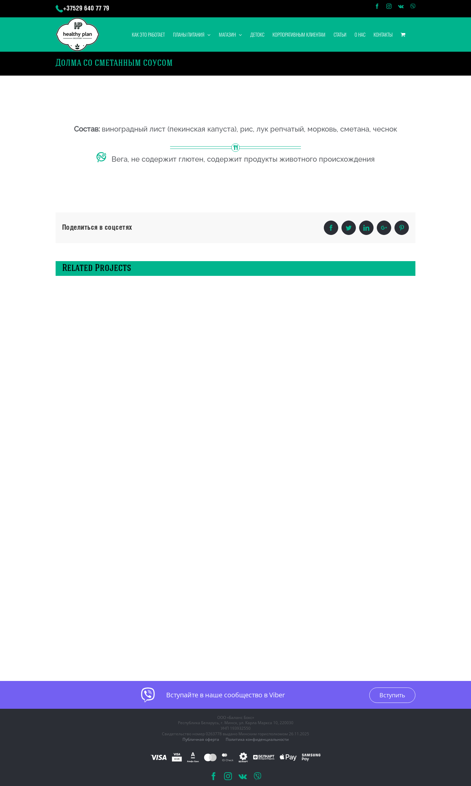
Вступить (392, 695)
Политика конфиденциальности (257, 739)
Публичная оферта (201, 739)
